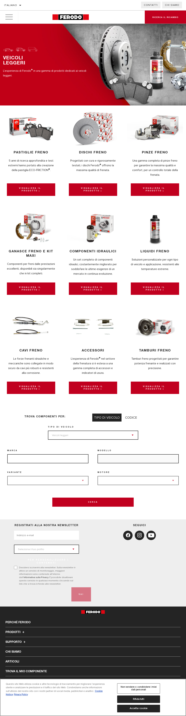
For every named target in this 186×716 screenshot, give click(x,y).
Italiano (10, 5)
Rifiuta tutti (138, 700)
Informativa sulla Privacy (36, 577)
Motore (104, 472)
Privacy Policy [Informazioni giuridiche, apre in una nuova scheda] (21, 695)
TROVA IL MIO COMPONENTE (26, 671)
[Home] (70, 17)
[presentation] (41, 594)
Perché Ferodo (18, 622)
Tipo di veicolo (61, 427)
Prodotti (15, 632)
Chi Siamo (172, 5)
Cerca (93, 502)
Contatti (151, 5)
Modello (105, 450)
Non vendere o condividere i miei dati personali (139, 690)
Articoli (12, 661)
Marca (12, 450)
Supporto (16, 641)
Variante (14, 472)
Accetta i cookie (138, 709)
